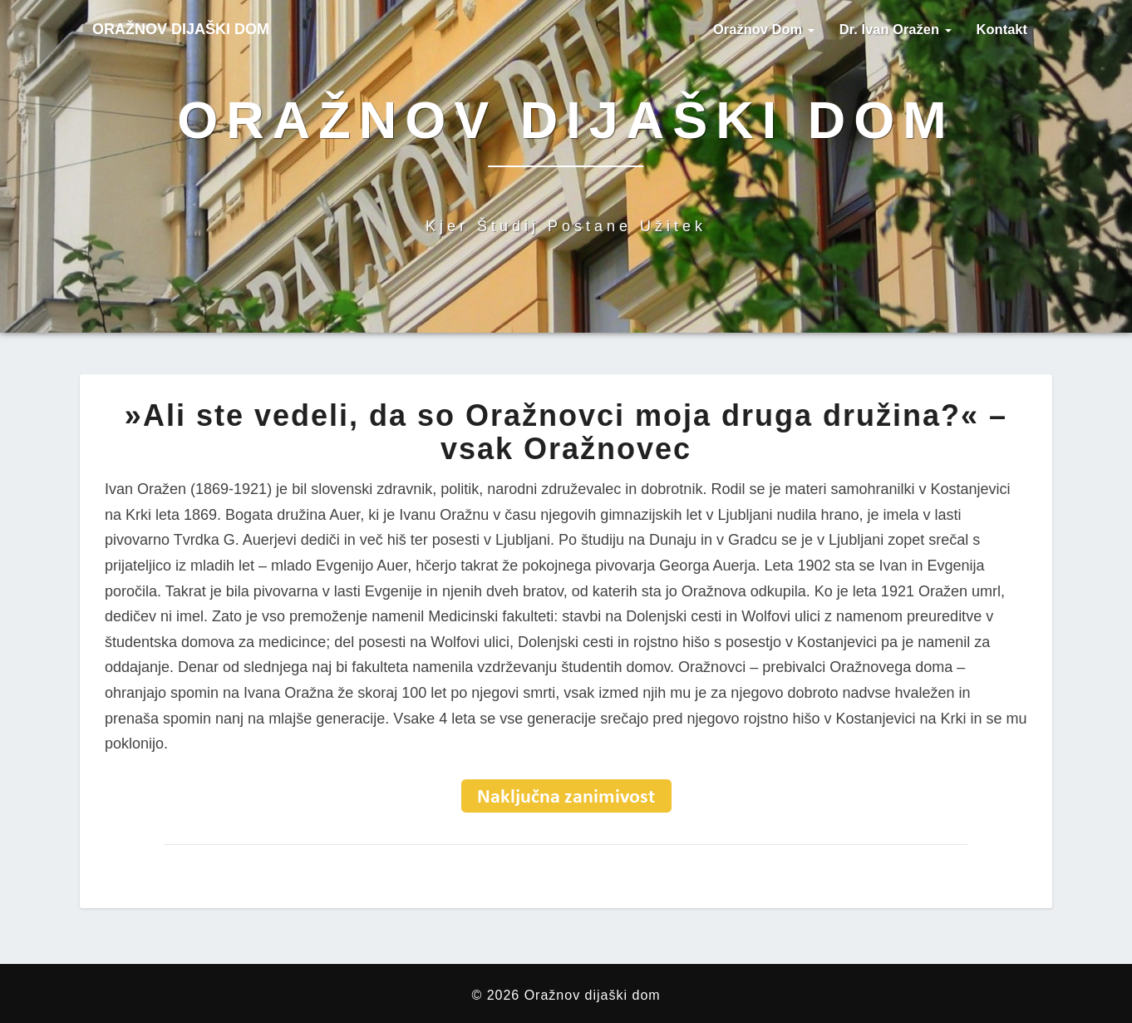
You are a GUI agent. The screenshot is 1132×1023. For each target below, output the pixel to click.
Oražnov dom (764, 29)
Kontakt (1002, 29)
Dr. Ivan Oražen (895, 29)
